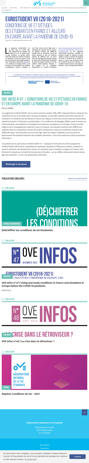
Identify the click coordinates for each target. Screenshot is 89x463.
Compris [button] (77, 457)
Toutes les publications (77, 178)
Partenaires (44, 448)
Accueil (4, 8)
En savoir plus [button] (30, 459)
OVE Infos (13, 8)
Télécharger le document (16, 164)
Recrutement (44, 445)
